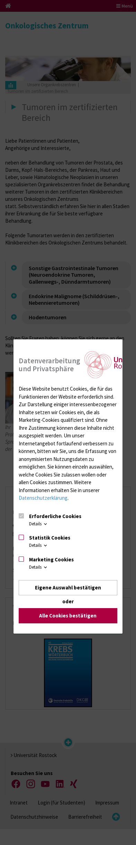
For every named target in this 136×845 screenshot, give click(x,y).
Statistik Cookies (49, 537)
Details (38, 523)
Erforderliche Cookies (55, 516)
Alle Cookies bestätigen (68, 615)
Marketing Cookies (51, 559)
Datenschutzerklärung (43, 498)
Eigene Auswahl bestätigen (68, 587)
